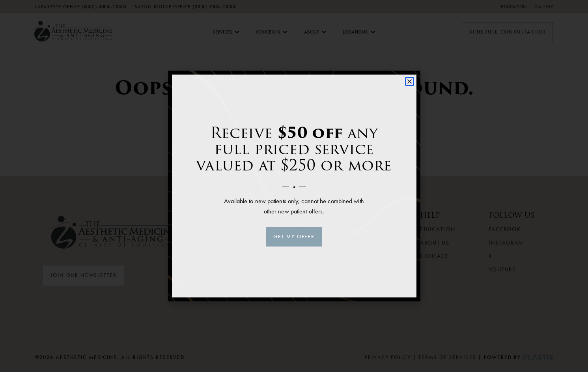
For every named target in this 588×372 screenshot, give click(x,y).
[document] (294, 186)
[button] (410, 81)
